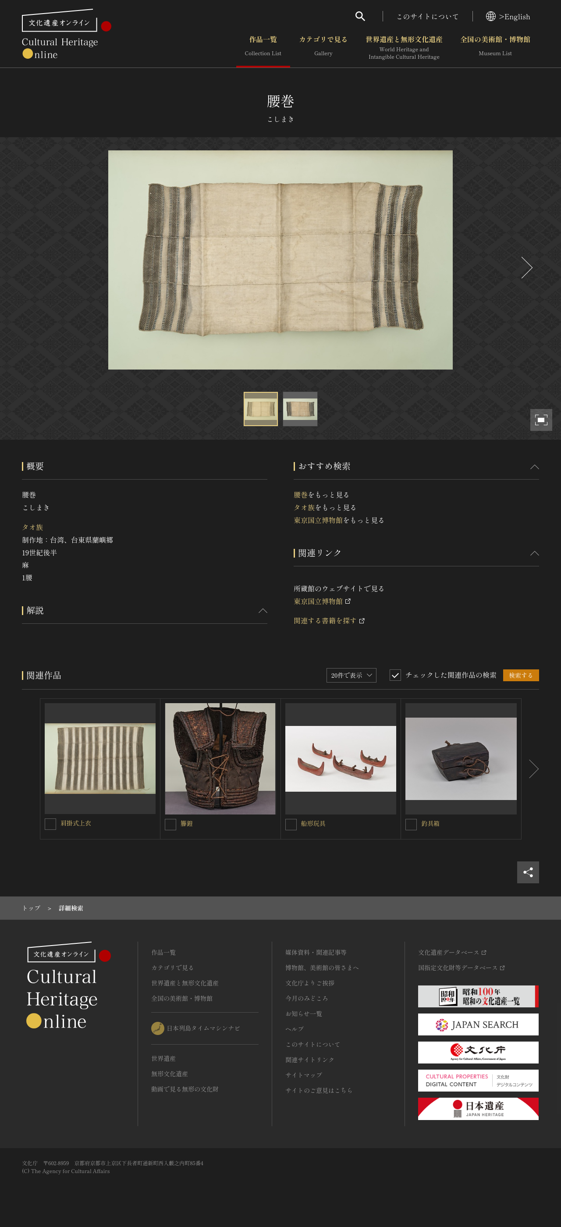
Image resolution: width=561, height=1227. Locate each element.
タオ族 (32, 527)
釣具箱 (430, 823)
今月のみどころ (306, 998)
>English (508, 16)
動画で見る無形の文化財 (185, 1089)
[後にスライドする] (526, 267)
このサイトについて (427, 16)
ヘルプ (294, 1028)
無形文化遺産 (169, 1073)
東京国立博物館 (318, 520)
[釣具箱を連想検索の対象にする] (411, 824)
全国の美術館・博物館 (495, 48)
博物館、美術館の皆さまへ (322, 967)
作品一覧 (263, 48)
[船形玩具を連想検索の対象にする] (291, 824)
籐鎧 (187, 823)
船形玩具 (313, 823)
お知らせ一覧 (303, 1013)
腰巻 (301, 494)
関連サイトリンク (309, 1059)
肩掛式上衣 (75, 822)
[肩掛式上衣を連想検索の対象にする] (50, 824)
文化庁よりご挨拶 (309, 982)
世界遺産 (163, 1058)
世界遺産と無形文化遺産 (404, 48)
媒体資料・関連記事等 (316, 952)
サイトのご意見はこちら (319, 1090)
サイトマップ (303, 1075)
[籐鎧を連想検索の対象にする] (170, 824)
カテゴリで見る (323, 48)
